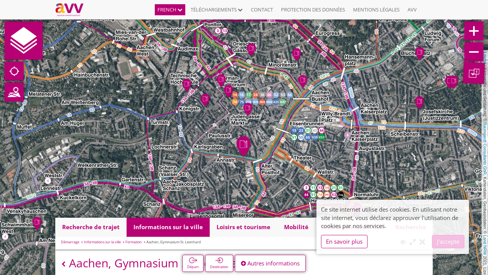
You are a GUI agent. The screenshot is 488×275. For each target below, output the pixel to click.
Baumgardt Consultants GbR (485, 149)
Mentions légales (376, 9)
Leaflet (485, 58)
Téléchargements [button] (217, 9)
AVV (412, 9)
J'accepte (448, 241)
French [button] (170, 9)
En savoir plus (344, 241)
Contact (262, 9)
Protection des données (313, 9)
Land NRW (485, 245)
